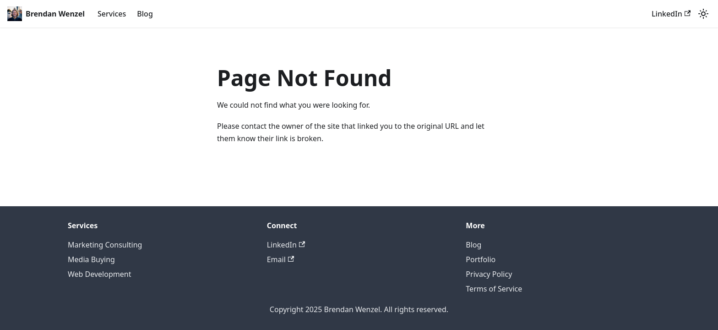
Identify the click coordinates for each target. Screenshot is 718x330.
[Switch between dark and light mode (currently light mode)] (703, 13)
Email (280, 259)
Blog (144, 14)
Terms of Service (494, 289)
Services (112, 14)
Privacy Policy (489, 274)
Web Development (99, 274)
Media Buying (91, 259)
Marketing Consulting (105, 245)
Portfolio (480, 259)
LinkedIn (671, 14)
